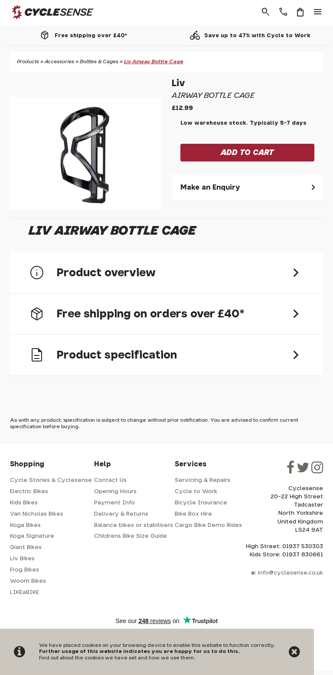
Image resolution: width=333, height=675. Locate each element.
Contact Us (110, 480)
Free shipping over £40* (91, 35)
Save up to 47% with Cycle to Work (257, 35)
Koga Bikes (25, 525)
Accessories (59, 61)
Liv (178, 83)
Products (28, 61)
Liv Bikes (22, 559)
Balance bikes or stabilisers (133, 525)
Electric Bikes (29, 491)
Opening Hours (115, 491)
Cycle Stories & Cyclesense (51, 480)
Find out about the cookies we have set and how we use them (116, 658)
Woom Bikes (28, 581)
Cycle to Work (196, 491)
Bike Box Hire (193, 514)
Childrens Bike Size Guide (130, 536)
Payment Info (114, 503)
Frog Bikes (24, 570)
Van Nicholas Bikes (36, 514)
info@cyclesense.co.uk (290, 573)
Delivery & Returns (121, 514)
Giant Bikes (26, 547)
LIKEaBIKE (24, 592)
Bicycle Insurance (201, 503)
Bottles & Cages (99, 61)
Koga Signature (32, 536)
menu (318, 12)
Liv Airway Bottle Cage (153, 61)
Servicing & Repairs (202, 480)
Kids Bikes (24, 503)
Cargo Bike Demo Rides (208, 525)
